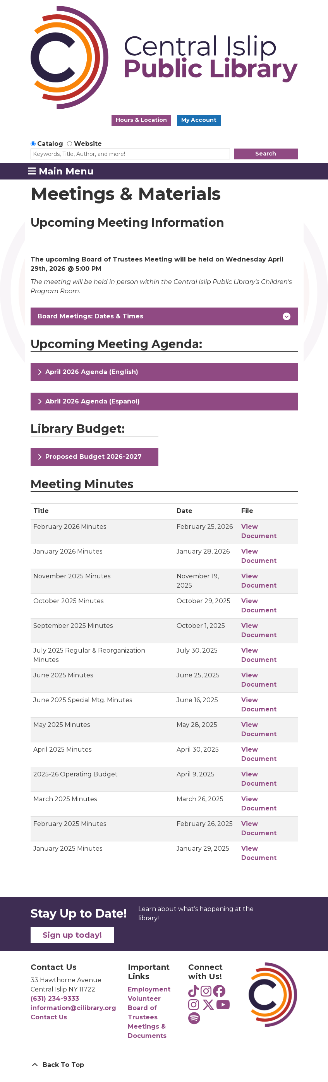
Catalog (50, 143)
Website (88, 143)
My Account (198, 119)
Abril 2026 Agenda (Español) (89, 401)
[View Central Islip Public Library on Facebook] (219, 993)
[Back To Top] (164, 1065)
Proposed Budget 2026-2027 (90, 456)
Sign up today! (72, 935)
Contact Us (49, 1017)
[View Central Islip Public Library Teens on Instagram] (206, 993)
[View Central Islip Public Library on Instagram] (193, 1007)
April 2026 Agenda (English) (88, 372)
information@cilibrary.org (73, 1008)
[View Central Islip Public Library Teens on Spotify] (194, 1020)
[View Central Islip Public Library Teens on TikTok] (193, 993)
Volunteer (144, 998)
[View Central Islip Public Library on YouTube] (223, 1007)
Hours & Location (141, 119)
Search (265, 153)
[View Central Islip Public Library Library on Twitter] (208, 1007)
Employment (149, 989)
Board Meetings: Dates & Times (164, 316)
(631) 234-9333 (55, 998)
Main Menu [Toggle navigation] (61, 171)
